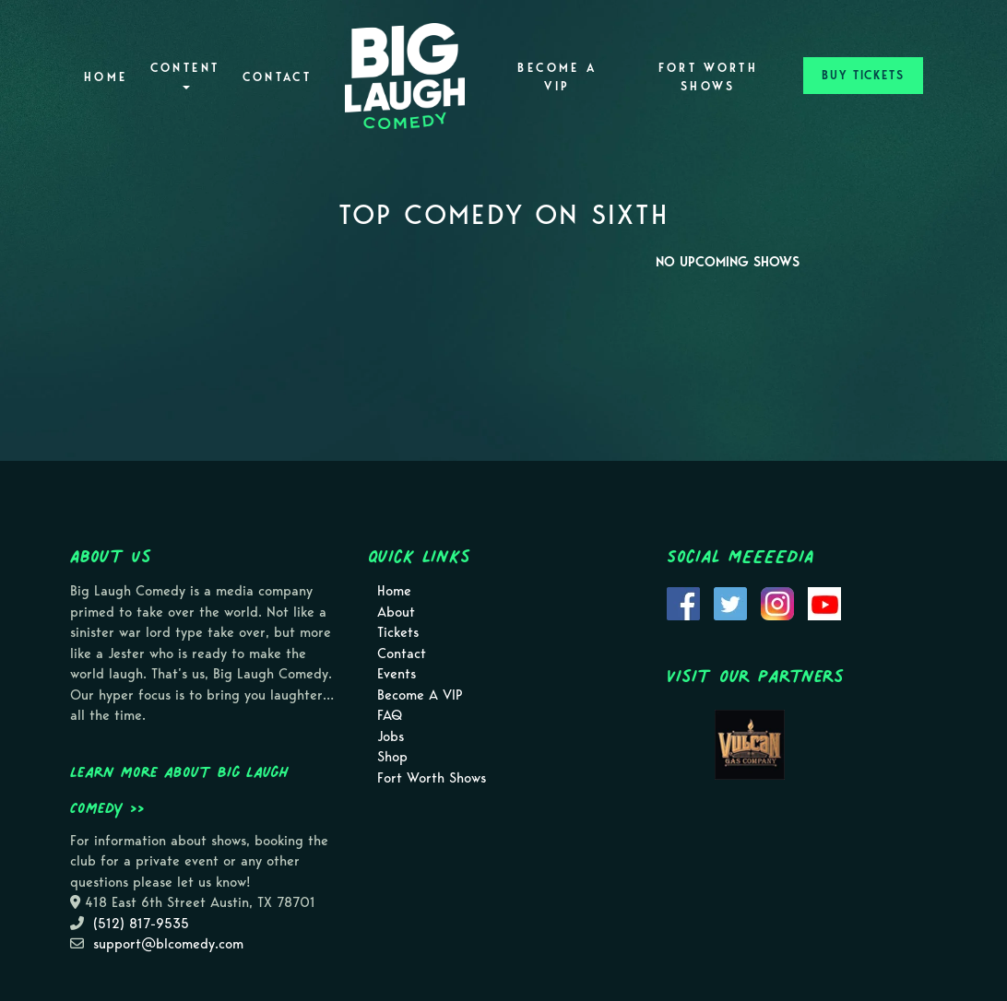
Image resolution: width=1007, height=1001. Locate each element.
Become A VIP (557, 77)
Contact (278, 77)
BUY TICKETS (863, 75)
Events (396, 673)
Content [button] (185, 75)
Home (105, 77)
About (396, 612)
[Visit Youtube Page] (824, 603)
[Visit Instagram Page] (777, 603)
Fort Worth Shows (708, 77)
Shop (392, 756)
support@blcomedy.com (168, 944)
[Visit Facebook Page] (683, 603)
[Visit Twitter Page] (730, 603)
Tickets (398, 632)
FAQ (389, 715)
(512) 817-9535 (141, 923)
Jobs (390, 736)
